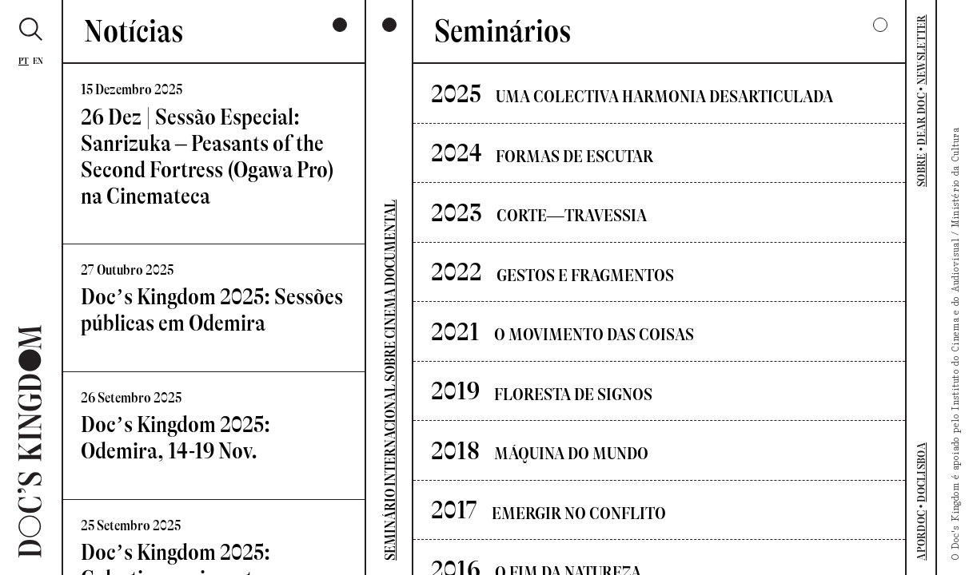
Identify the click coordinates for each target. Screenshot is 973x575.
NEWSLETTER (921, 49)
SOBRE (921, 170)
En (38, 61)
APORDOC (921, 535)
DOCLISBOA (921, 472)
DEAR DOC (921, 119)
